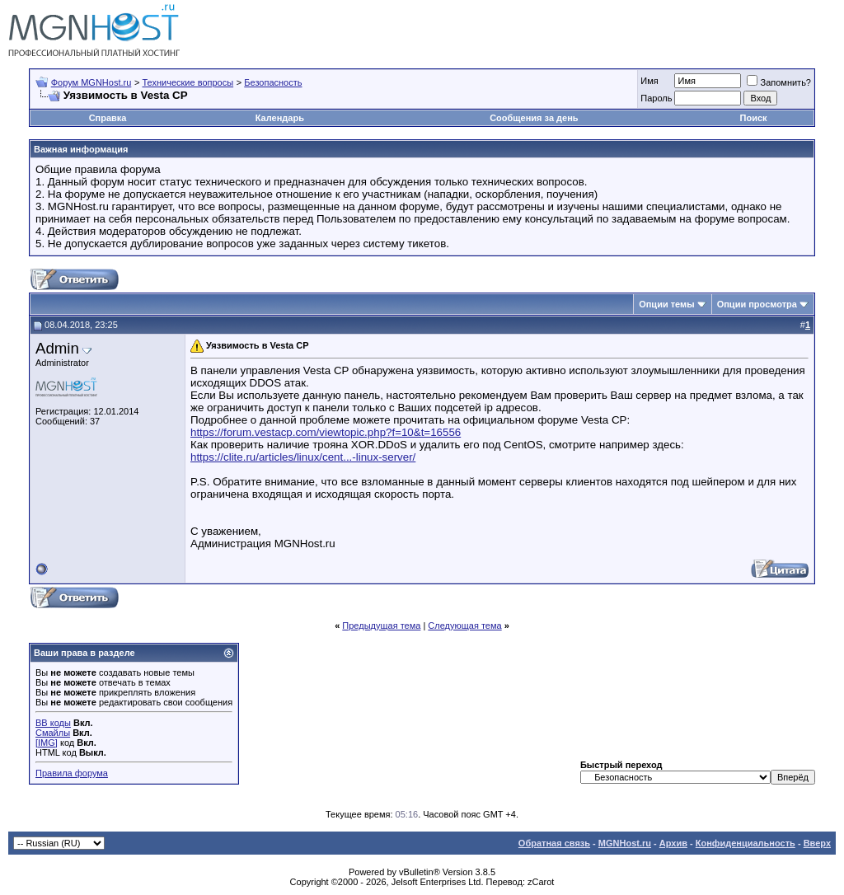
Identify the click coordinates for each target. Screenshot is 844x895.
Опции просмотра (757, 304)
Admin (57, 348)
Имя (649, 81)
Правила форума (71, 773)
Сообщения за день (534, 118)
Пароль (656, 98)
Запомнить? (779, 82)
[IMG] (46, 742)
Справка (108, 118)
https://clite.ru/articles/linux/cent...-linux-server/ (302, 457)
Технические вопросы (187, 82)
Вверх (817, 843)
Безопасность (273, 82)
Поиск (753, 118)
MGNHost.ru (624, 843)
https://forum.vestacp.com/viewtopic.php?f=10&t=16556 (325, 432)
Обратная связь (554, 843)
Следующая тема (464, 625)
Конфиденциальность (745, 843)
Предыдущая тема (381, 625)
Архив (673, 843)
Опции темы (666, 304)
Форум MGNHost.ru (91, 82)
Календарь (280, 118)
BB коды (53, 723)
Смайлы (52, 733)
